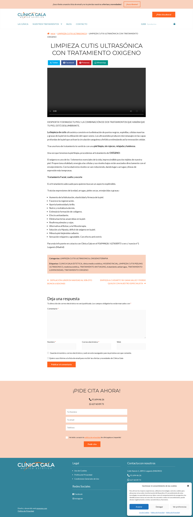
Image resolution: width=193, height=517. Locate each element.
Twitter (55, 63)
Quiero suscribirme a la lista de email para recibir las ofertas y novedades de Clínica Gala (85, 358)
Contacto (81, 24)
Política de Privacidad (158, 512)
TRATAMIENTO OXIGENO (76, 270)
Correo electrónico (90, 342)
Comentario (53, 308)
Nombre (51, 342)
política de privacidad (92, 437)
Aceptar (139, 507)
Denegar (159, 507)
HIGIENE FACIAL (110, 263)
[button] (188, 486)
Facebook (69, 63)
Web (119, 342)
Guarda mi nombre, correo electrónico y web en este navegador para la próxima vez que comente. (90, 353)
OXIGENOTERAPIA (99, 258)
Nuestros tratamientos (46, 24)
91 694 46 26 (96, 399)
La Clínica (23, 24)
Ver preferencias (179, 507)
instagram (77, 498)
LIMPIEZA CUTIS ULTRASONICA (72, 33)
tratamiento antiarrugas (117, 267)
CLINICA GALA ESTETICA (70, 263)
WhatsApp (101, 63)
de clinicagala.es (95, 437)
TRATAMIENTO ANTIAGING (93, 267)
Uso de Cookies (144, 512)
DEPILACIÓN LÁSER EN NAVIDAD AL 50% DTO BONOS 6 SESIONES (69, 282)
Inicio (53, 33)
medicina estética (71, 267)
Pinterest (85, 63)
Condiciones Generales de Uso (86, 479)
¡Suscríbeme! (132, 4)
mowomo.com (41, 508)
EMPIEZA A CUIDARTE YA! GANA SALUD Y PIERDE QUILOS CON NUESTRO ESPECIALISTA (123, 281)
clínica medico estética (92, 263)
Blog (69, 24)
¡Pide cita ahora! (163, 14)
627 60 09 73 (96, 404)
